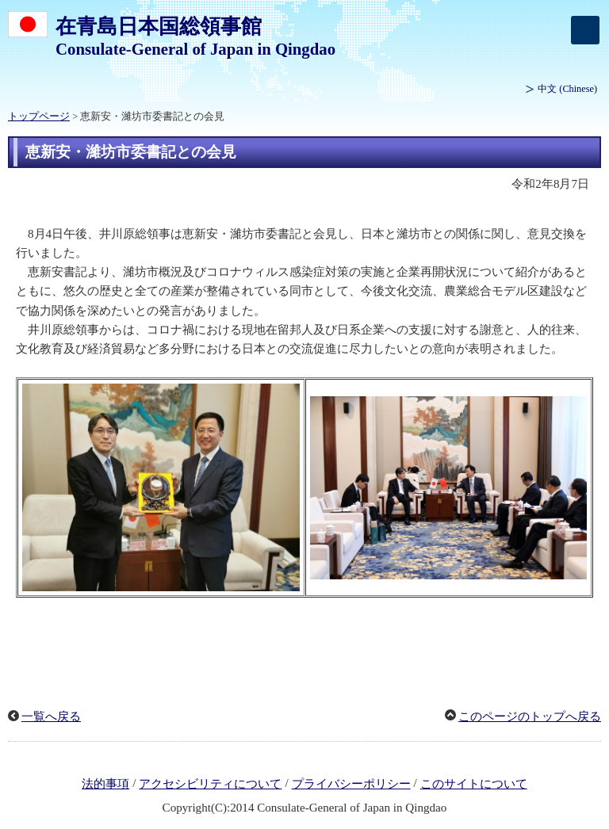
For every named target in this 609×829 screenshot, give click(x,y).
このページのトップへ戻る (529, 716)
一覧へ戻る (51, 716)
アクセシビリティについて (210, 783)
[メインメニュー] (585, 30)
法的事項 (105, 783)
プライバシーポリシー (351, 783)
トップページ (39, 116)
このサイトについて (473, 783)
